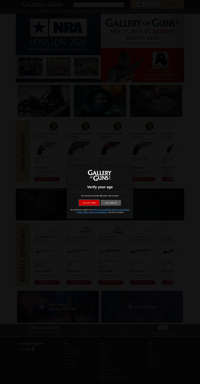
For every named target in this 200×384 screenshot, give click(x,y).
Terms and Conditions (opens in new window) (111, 210)
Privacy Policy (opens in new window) (92, 212)
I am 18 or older (89, 203)
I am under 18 (111, 203)
